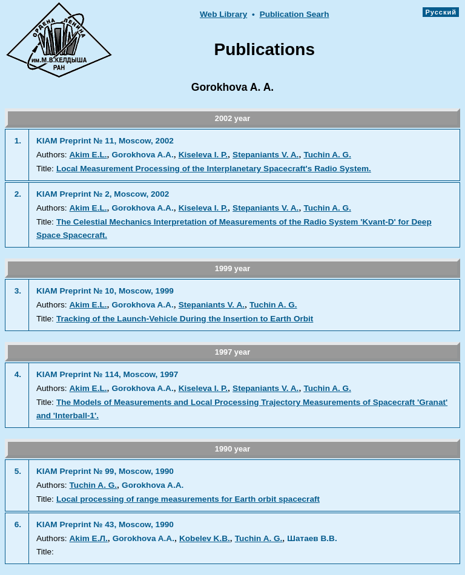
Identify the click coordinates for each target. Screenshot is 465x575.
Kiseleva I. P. (203, 154)
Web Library (223, 14)
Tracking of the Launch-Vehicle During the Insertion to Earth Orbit (184, 318)
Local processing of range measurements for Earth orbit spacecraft (188, 499)
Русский (441, 12)
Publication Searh (294, 14)
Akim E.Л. (89, 538)
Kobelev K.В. (204, 538)
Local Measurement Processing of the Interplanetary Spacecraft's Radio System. (213, 168)
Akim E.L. (88, 154)
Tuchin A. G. (327, 154)
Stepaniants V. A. (265, 154)
